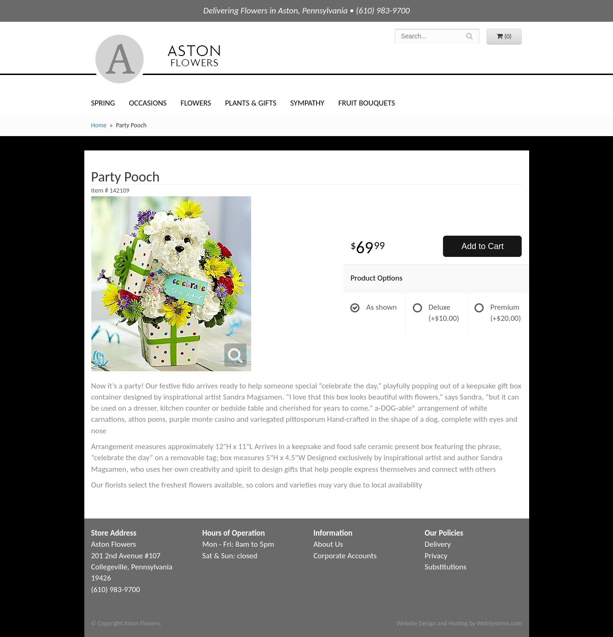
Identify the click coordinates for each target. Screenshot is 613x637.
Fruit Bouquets (366, 103)
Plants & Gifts (251, 103)
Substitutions (446, 567)
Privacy (436, 556)
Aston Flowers (176, 59)
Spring (103, 103)
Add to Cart (482, 246)
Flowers (196, 103)
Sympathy (307, 103)
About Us (328, 544)
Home (99, 125)
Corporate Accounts (345, 556)
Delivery (438, 544)
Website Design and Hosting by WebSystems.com (459, 623)
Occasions (147, 103)
